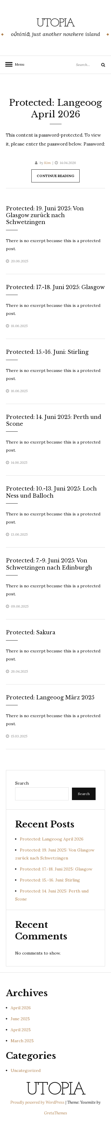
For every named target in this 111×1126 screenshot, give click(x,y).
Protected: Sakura (30, 632)
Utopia (55, 23)
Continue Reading (55, 176)
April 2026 (21, 1007)
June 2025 (20, 1018)
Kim (47, 162)
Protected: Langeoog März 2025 (50, 697)
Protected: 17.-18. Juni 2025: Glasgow (55, 287)
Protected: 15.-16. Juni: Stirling (47, 352)
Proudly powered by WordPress (37, 1102)
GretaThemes (55, 1113)
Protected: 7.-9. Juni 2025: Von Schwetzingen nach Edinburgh (49, 564)
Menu (18, 64)
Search (22, 783)
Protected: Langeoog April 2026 (51, 839)
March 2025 (22, 1040)
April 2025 (21, 1029)
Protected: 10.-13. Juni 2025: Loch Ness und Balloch (51, 492)
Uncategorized (26, 1070)
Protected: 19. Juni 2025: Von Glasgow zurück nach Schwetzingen (45, 215)
